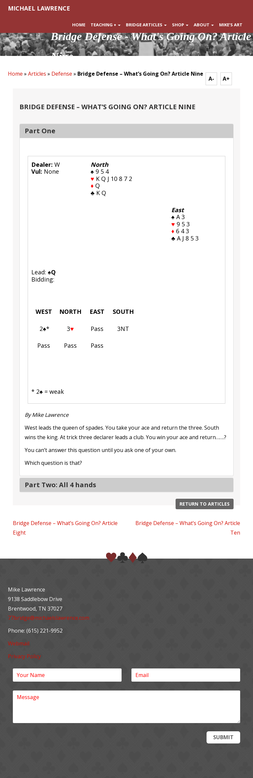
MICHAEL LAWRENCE (39, 8)
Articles (37, 73)
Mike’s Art (230, 25)
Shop (180, 25)
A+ (226, 78)
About (204, 25)
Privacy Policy (24, 656)
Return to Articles (205, 504)
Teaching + (106, 25)
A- (211, 78)
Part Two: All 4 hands (60, 484)
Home (78, 25)
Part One (40, 130)
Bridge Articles (146, 25)
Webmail (18, 643)
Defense (61, 73)
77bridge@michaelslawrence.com (48, 617)
